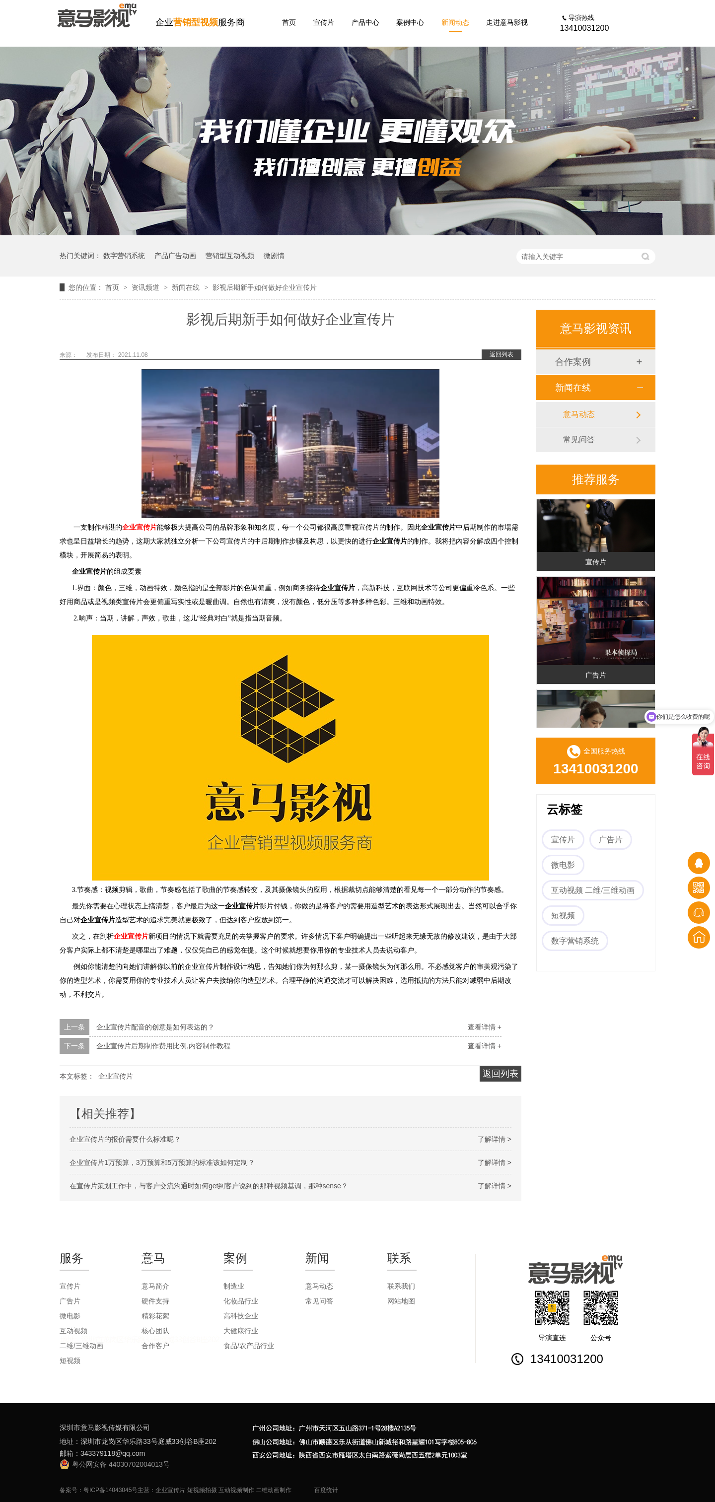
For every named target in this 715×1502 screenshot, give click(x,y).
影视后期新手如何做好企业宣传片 (265, 287)
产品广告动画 (175, 256)
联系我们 (401, 1286)
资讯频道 (146, 287)
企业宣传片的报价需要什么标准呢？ (125, 1139)
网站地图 (401, 1301)
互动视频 (73, 1331)
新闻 (317, 1258)
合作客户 (155, 1346)
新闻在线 (187, 287)
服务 (71, 1258)
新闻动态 (455, 22)
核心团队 (155, 1331)
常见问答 (579, 439)
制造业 (233, 1286)
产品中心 (365, 22)
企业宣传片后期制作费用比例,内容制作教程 (163, 1046)
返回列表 (501, 354)
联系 (399, 1258)
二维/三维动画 (81, 1346)
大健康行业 (240, 1331)
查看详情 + (484, 1027)
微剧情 (274, 256)
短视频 (563, 915)
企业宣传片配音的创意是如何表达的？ (155, 1027)
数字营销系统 (124, 256)
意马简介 (155, 1286)
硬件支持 (155, 1301)
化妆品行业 (240, 1301)
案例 (235, 1258)
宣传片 (323, 22)
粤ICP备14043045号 (110, 1490)
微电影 (563, 865)
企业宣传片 (139, 527)
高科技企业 (240, 1316)
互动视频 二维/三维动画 (593, 890)
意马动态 (579, 414)
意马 (153, 1258)
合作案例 (573, 362)
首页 (289, 22)
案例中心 (410, 22)
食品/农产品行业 (248, 1346)
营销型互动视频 (230, 256)
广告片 (595, 677)
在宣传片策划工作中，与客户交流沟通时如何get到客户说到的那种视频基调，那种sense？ (209, 1186)
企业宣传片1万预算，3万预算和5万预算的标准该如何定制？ (162, 1162)
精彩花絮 (155, 1316)
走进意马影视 (507, 22)
